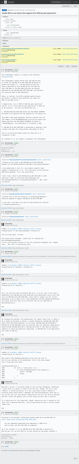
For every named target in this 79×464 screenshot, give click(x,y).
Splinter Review (74, 48)
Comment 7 (7, 315)
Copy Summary (66, 6)
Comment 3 (7, 213)
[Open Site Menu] (2, 2)
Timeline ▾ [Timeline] (74, 66)
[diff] (32, 229)
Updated (7, 144)
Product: (7, 19)
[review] (38, 229)
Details (64, 48)
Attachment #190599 (6, 208)
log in (9, 450)
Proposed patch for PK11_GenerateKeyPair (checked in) (15, 48)
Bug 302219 (10, 10)
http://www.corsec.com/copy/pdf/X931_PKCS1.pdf (18, 419)
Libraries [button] (13, 21)
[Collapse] (76, 70)
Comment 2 (7, 190)
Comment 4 (7, 225)
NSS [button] (12, 19)
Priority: (8, 27)
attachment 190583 (16, 229)
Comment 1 (7, 156)
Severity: (15, 27)
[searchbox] (60, 2)
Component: (6, 21)
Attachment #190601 (6, 220)
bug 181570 (9, 77)
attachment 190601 (16, 283)
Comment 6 (7, 280)
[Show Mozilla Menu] (5, 2)
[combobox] (60, 2)
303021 (7, 446)
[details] (26, 229)
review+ (59, 48)
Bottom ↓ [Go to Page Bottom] (61, 66)
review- (59, 59)
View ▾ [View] (75, 6)
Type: (8, 25)
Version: (8, 22)
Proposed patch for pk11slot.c (9, 59)
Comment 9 (7, 383)
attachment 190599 (16, 265)
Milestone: (7, 34)
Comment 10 (8, 414)
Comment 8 (7, 348)
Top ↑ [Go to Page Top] (75, 458)
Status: (8, 33)
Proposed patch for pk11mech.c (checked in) (12, 54)
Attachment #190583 (6, 185)
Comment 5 (7, 261)
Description (8, 71)
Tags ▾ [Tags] (67, 66)
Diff (68, 48)
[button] (75, 2)
